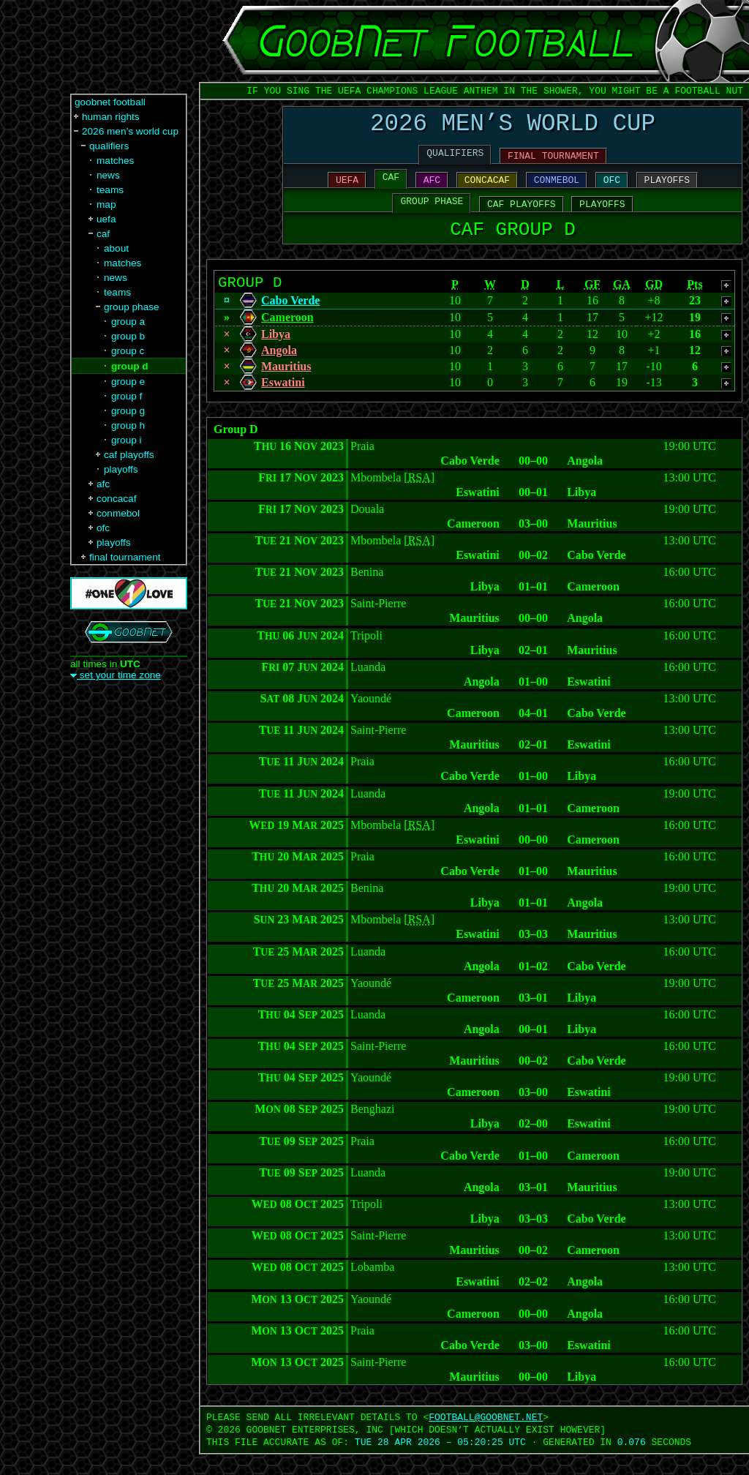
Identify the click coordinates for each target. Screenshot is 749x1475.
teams (110, 189)
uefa (106, 219)
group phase (131, 306)
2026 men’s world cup (130, 131)
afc (103, 483)
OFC (611, 189)
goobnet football (110, 102)
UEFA (347, 189)
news (108, 175)
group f (126, 396)
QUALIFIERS (454, 160)
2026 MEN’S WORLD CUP (512, 126)
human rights (111, 116)
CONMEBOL (556, 189)
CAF (391, 186)
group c (127, 350)
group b (128, 336)
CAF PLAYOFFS (521, 215)
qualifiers (109, 145)
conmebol (118, 513)
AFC (432, 189)
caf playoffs (129, 454)
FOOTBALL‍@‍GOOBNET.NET (486, 1437)
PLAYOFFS (667, 189)
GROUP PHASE (432, 212)
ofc (103, 527)
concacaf (116, 498)
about (116, 248)
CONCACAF (487, 189)
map (106, 204)
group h (128, 425)
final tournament (124, 557)
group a (128, 321)
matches (115, 160)
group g (128, 410)
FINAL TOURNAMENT (553, 163)
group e (128, 381)
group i (126, 440)
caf (103, 233)
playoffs (121, 469)
